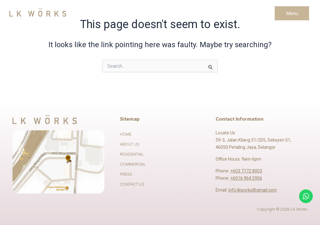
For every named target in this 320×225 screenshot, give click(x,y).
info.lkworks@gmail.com (252, 190)
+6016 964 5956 (246, 178)
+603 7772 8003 (246, 170)
